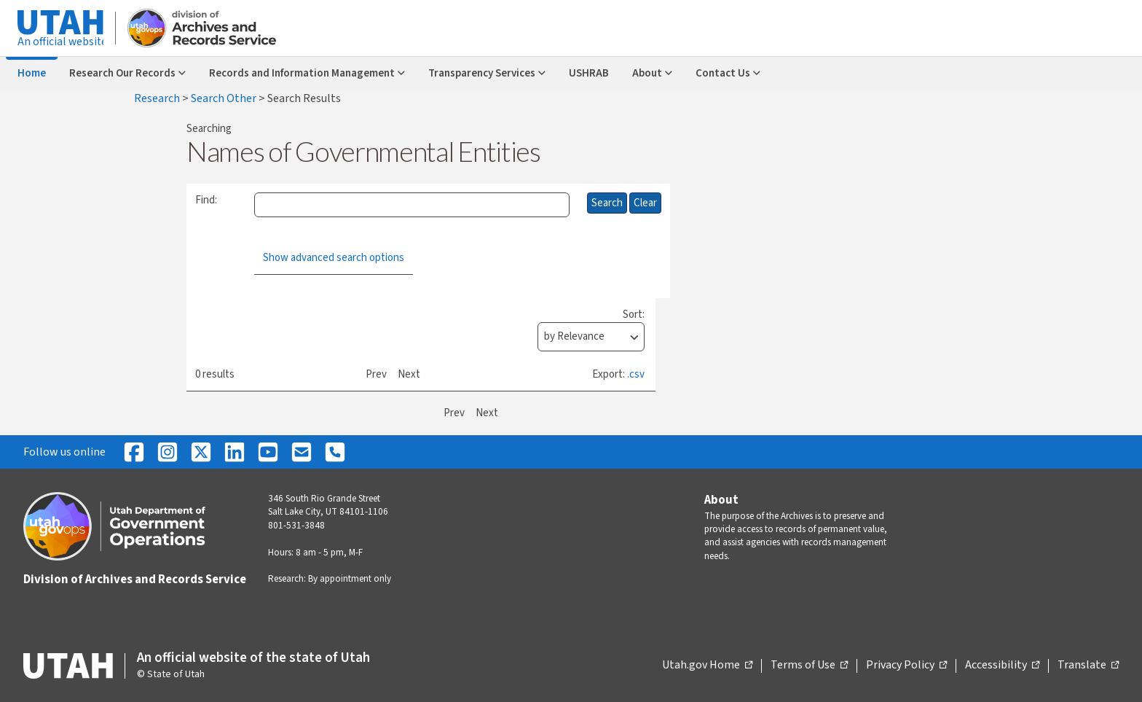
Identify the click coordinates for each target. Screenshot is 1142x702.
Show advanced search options (333, 257)
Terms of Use (809, 665)
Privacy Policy (906, 665)
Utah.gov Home (707, 665)
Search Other (225, 98)
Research (158, 98)
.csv (636, 374)
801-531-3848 (296, 525)
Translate (1088, 665)
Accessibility (1002, 665)
